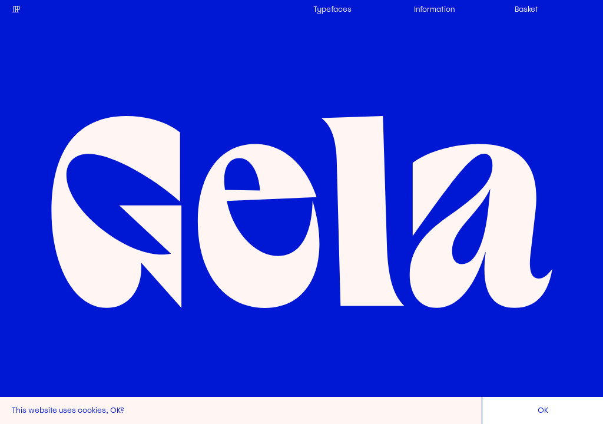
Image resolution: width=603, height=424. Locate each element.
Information (434, 9)
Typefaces (332, 9)
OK (543, 410)
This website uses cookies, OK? (68, 410)
